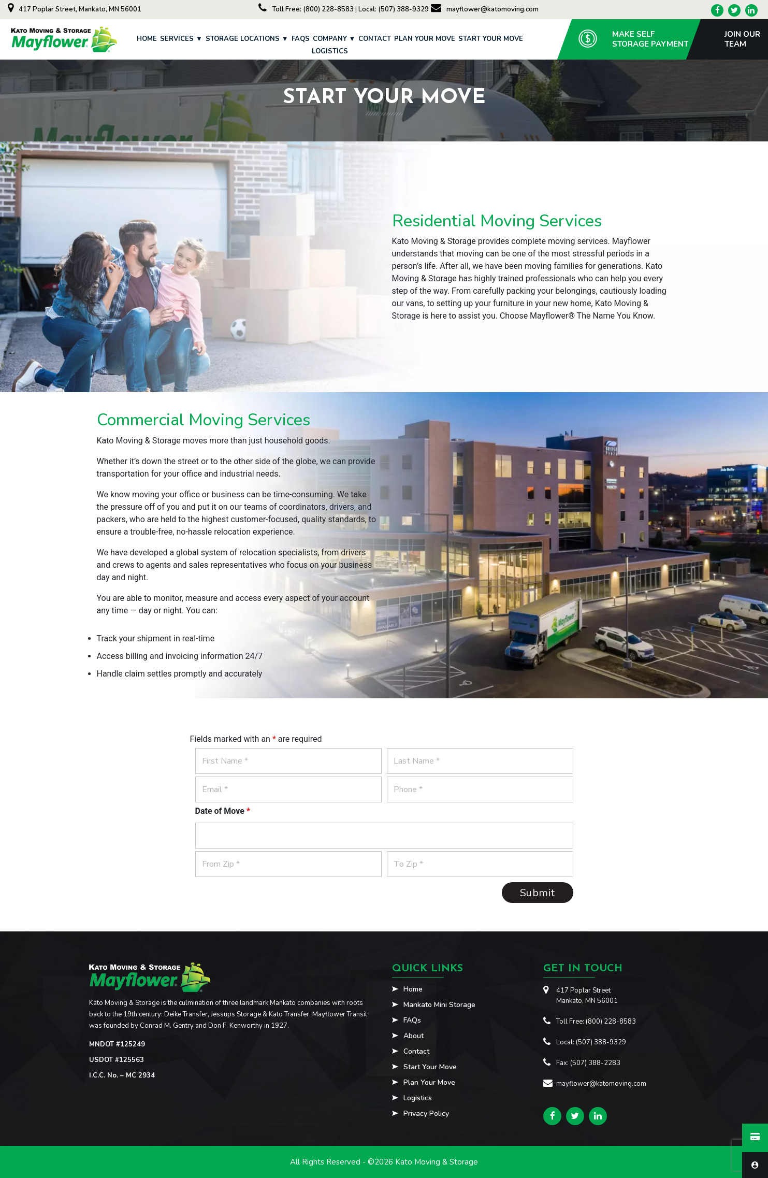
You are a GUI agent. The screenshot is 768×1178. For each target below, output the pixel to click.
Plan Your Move (424, 39)
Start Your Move (490, 39)
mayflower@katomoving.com (485, 9)
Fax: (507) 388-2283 (588, 1063)
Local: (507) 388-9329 (393, 9)
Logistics (330, 51)
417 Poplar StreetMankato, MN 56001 (587, 995)
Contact (374, 39)
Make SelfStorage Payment (650, 39)
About (413, 1036)
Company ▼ (334, 39)
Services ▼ (181, 39)
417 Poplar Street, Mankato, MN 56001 (74, 9)
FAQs (301, 39)
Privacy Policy (426, 1114)
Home (147, 39)
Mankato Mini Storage (439, 1005)
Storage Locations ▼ (247, 39)
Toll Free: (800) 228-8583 (306, 9)
